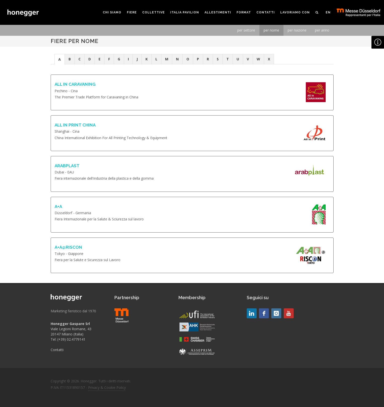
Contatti (57, 349)
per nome (271, 30)
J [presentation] (137, 59)
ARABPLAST (67, 165)
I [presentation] (128, 59)
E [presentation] (100, 59)
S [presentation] (218, 59)
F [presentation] (109, 59)
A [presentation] (59, 59)
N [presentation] (177, 59)
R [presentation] (208, 59)
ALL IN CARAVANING (75, 84)
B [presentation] (70, 59)
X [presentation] (269, 59)
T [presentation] (227, 59)
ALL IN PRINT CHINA (75, 124)
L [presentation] (156, 59)
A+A (58, 206)
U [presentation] (238, 59)
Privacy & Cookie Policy (107, 387)
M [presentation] (166, 59)
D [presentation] (89, 59)
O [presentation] (187, 59)
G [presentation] (119, 59)
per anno (322, 30)
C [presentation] (79, 59)
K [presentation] (146, 59)
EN (328, 12)
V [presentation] (248, 59)
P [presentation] (198, 59)
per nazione (297, 30)
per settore (246, 30)
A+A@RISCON (68, 247)
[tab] (59, 59)
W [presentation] (258, 59)
